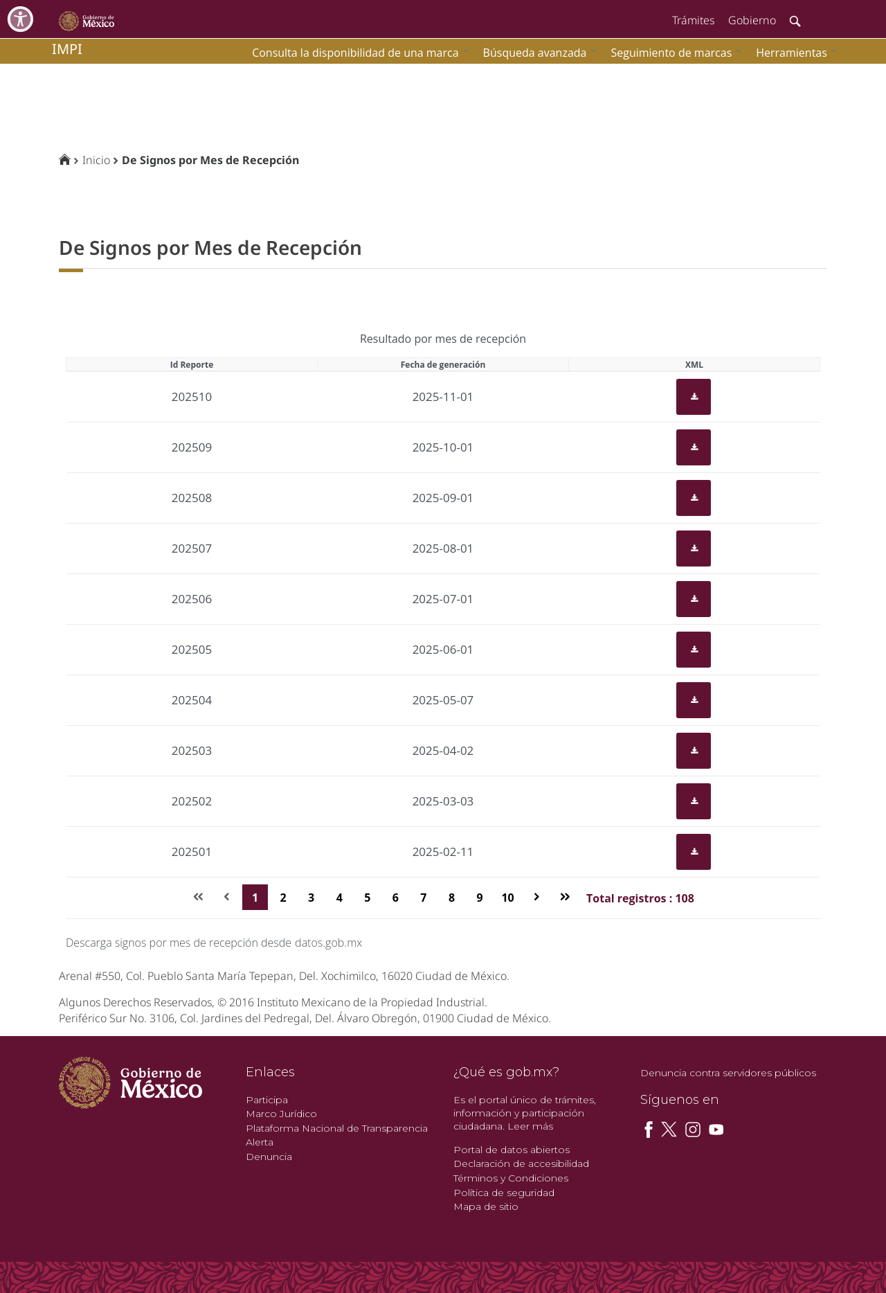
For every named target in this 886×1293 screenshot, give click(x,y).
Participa (267, 1100)
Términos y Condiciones (510, 1178)
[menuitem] (793, 52)
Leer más (530, 1126)
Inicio (96, 160)
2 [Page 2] (283, 897)
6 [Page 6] (395, 897)
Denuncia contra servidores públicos (728, 1073)
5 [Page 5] (367, 897)
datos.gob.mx (328, 942)
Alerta (259, 1142)
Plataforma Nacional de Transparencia (337, 1128)
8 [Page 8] (452, 897)
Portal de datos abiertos (511, 1149)
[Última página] (564, 897)
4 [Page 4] (339, 897)
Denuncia (269, 1156)
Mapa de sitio (485, 1206)
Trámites (693, 20)
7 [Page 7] (423, 897)
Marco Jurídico (281, 1113)
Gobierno (752, 20)
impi (67, 48)
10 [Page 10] (507, 897)
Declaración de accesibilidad (521, 1163)
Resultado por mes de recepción (443, 338)
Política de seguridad (503, 1192)
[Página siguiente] (537, 897)
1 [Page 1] (255, 897)
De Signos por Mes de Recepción (210, 160)
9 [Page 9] (479, 897)
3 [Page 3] (311, 897)
